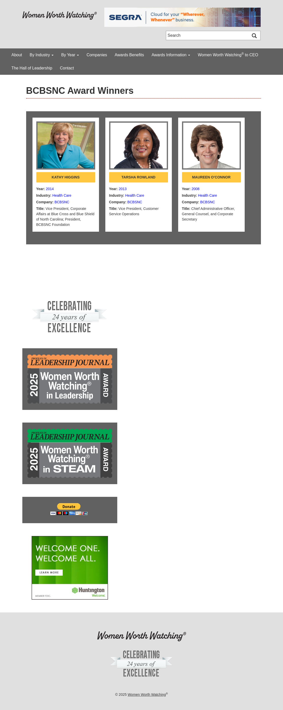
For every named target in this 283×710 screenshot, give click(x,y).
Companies (97, 55)
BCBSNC (62, 202)
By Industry (42, 55)
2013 (123, 189)
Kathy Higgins (66, 177)
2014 (50, 189)
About (16, 55)
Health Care (61, 195)
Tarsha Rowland (139, 177)
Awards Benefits (129, 55)
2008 (195, 189)
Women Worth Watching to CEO (228, 54)
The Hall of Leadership (31, 68)
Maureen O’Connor (211, 177)
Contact (67, 68)
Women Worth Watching (147, 695)
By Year (70, 55)
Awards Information (171, 55)
